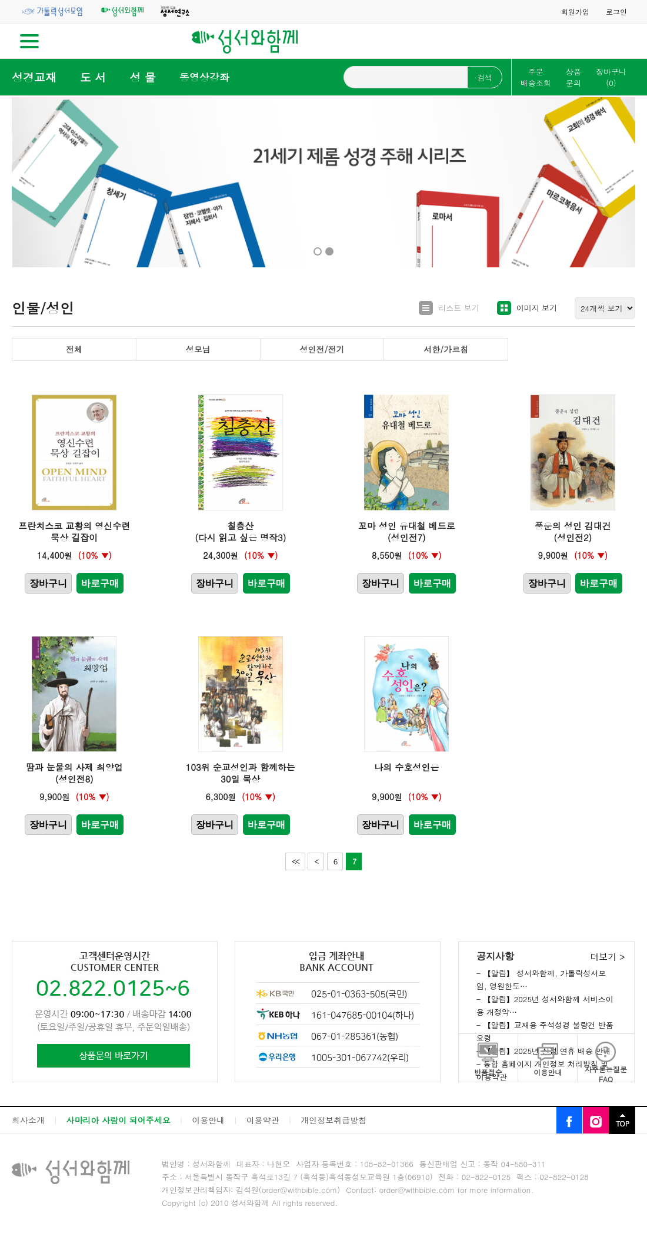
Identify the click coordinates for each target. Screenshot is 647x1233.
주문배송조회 (536, 77)
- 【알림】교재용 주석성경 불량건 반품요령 (544, 1031)
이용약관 (262, 1120)
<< (295, 861)
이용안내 (208, 1120)
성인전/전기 (322, 349)
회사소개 (28, 1120)
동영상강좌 (204, 77)
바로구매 (100, 583)
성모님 (198, 349)
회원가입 (575, 11)
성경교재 (34, 77)
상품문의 (573, 77)
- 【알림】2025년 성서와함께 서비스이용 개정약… (544, 1005)
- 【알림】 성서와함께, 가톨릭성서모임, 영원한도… (541, 979)
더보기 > (607, 956)
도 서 (93, 77)
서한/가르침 (445, 349)
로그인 (616, 11)
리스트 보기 (458, 307)
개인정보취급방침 (333, 1120)
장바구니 (611, 77)
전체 (74, 349)
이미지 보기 (536, 307)
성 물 (142, 77)
